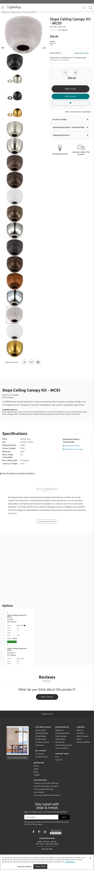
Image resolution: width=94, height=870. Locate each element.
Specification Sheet (72, 446)
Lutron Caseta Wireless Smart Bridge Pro (47, 795)
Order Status (39, 745)
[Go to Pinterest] (24, 364)
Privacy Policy (64, 822)
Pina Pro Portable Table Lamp (43, 789)
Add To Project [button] (70, 96)
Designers (37, 775)
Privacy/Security (40, 739)
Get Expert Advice (41, 757)
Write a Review (47, 697)
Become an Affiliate (83, 742)
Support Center (40, 730)
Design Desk (59, 730)
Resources (58, 760)
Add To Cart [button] (70, 89)
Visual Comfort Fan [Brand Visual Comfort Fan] (59, 27)
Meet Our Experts (82, 736)
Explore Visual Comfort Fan (47, 521)
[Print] (38, 364)
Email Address (31, 817)
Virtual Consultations (62, 733)
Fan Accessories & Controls (29, 12)
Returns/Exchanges (41, 733)
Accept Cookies (40, 866)
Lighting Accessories (15, 12)
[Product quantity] (70, 72)
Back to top (47, 714)
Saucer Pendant (39, 792)
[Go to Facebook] (33, 832)
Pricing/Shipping (40, 736)
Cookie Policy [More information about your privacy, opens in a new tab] (70, 862)
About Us (80, 730)
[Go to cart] (90, 7)
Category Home (5, 12)
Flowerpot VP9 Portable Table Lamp (46, 783)
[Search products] (84, 7)
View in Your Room (61, 748)
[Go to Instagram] (45, 832)
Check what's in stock (81, 53)
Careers (79, 739)
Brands (36, 772)
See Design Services (60, 154)
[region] (47, 862)
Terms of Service (32, 824)
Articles (36, 766)
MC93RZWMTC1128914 (11, 654)
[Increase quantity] (75, 72)
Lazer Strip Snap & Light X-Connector (46, 786)
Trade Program (60, 739)
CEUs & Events (60, 742)
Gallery (36, 769)
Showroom (80, 733)
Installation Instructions (74, 449)
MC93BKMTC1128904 (11, 620)
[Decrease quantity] (65, 72)
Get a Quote (39, 754)
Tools (57, 757)
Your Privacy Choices (42, 743)
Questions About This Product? (81, 153)
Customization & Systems (63, 745)
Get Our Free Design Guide (17, 757)
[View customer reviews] (55, 832)
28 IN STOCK (55, 53)
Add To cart (12, 642)
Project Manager (61, 736)
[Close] (90, 858)
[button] (2, 7)
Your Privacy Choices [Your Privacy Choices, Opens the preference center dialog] (24, 866)
